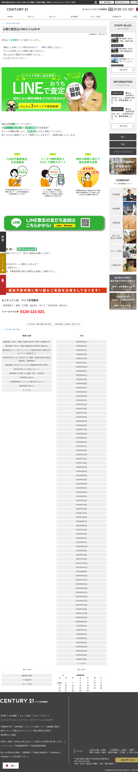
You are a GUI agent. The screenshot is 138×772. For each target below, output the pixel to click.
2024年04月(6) (81, 442)
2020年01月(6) (81, 655)
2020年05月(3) (81, 638)
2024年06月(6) (81, 434)
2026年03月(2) (81, 346)
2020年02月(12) (81, 651)
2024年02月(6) (81, 450)
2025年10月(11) (81, 367)
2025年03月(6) (81, 396)
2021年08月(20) (81, 576)
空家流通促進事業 (38, 746)
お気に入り (122, 2)
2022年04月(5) (81, 542)
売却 (123, 144)
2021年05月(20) (81, 588)
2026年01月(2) (81, 354)
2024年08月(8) (81, 425)
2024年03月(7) (81, 446)
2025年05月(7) (81, 388)
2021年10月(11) (81, 567)
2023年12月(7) (81, 459)
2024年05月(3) (81, 438)
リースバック (6, 746)
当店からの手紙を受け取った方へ (49, 741)
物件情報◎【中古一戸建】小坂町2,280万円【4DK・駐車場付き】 (27, 342)
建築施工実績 (52, 727)
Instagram (5, 756)
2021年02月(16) (81, 601)
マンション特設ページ (34, 727)
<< (63, 675)
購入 (123, 137)
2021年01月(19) (81, 605)
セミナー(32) (27, 684)
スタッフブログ (40, 716)
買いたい (31, 17)
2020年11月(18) (81, 613)
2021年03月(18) (81, 597)
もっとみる (27, 390)
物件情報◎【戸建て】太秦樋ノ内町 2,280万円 (26, 373)
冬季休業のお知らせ (27, 377)
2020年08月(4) (81, 626)
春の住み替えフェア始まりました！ (27, 369)
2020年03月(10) (81, 647)
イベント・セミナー (28, 720)
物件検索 (19, 727)
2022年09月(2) (81, 521)
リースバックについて (122, 152)
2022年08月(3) (81, 526)
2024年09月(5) (81, 421)
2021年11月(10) (81, 563)
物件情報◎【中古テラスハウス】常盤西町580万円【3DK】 (26, 365)
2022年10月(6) (81, 517)
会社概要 (74, 17)
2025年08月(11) (81, 375)
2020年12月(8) (81, 609)
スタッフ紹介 (95, 17)
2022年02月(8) (81, 551)
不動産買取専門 (21, 746)
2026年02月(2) (81, 350)
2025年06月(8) (81, 384)
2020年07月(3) (81, 630)
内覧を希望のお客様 (41, 731)
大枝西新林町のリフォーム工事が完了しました (27, 382)
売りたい (52, 17)
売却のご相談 (6, 741)
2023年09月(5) (81, 471)
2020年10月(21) (81, 617)
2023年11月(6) (81, 463)
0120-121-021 (32, 311)
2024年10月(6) (81, 417)
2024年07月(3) (81, 429)
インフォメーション (9, 720)
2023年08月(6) (81, 475)
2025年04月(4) (81, 392)
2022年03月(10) (81, 546)
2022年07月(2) (81, 530)
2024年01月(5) (81, 455)
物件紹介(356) (27, 676)
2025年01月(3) (81, 404)
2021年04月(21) (81, 592)
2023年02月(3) (81, 500)
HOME (10, 17)
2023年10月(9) (81, 467)
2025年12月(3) (81, 358)
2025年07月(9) (81, 379)
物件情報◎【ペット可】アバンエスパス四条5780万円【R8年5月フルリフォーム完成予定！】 (27, 351)
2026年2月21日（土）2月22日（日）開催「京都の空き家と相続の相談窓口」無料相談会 (27, 359)
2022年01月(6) (81, 555)
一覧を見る (123, 70)
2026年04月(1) (81, 342)
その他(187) (27, 680)
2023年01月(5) (81, 505)
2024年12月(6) (81, 409)
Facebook (55, 752)
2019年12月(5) (81, 659)
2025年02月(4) (81, 400)
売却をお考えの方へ (23, 741)
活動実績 (26, 752)
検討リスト (5, 731)
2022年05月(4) (81, 538)
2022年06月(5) (81, 534)
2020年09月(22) (81, 622)
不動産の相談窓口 (40, 752)
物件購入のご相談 (8, 735)
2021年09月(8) (81, 571)
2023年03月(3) (81, 496)
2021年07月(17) (81, 580)
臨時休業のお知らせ (27, 386)
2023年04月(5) (81, 492)
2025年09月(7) (81, 371)
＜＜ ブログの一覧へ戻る (11, 23)
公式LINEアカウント (20, 756)
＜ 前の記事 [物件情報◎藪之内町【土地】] (40, 324)
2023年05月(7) (81, 488)
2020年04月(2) (81, 642)
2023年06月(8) (81, 484)
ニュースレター (47, 720)
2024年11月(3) (81, 413)
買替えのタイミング (21, 731)
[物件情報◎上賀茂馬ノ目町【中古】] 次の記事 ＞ (69, 324)
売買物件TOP (6, 727)
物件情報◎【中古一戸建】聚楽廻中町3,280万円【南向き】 (26, 346)
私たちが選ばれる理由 (10, 752)
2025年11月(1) (81, 363)
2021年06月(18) (81, 584)
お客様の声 (116, 17)
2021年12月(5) (81, 559)
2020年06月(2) (81, 634)
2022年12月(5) (81, 509)
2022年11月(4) (81, 513)
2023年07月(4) (81, 480)
